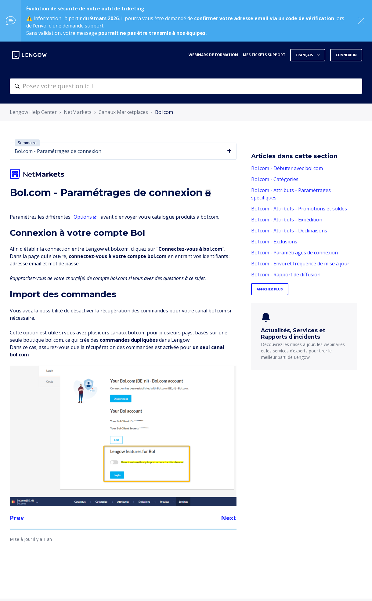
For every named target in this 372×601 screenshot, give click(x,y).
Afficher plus (270, 289)
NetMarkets (78, 112)
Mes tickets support (264, 54)
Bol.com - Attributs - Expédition (286, 219)
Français (305, 55)
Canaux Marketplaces (123, 112)
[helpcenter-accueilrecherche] (186, 86)
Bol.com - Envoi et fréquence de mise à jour (300, 263)
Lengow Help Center (33, 112)
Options (83, 216)
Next (229, 518)
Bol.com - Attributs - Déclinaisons (289, 230)
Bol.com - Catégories (274, 179)
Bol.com (164, 112)
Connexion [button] (346, 55)
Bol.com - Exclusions (274, 241)
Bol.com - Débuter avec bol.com (287, 168)
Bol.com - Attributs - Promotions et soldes (299, 208)
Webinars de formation (213, 54)
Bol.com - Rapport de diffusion (285, 274)
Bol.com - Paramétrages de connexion (294, 252)
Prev (17, 518)
